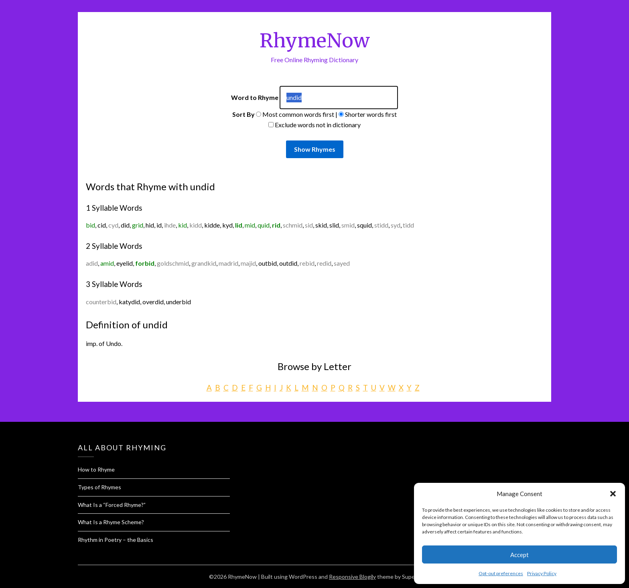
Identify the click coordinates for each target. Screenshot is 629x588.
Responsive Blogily (352, 576)
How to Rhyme (96, 469)
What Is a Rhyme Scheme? (111, 522)
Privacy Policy (541, 573)
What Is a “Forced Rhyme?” (112, 504)
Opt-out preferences (501, 573)
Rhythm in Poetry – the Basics (115, 539)
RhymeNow (315, 40)
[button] (613, 494)
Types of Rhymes (99, 487)
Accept (519, 554)
